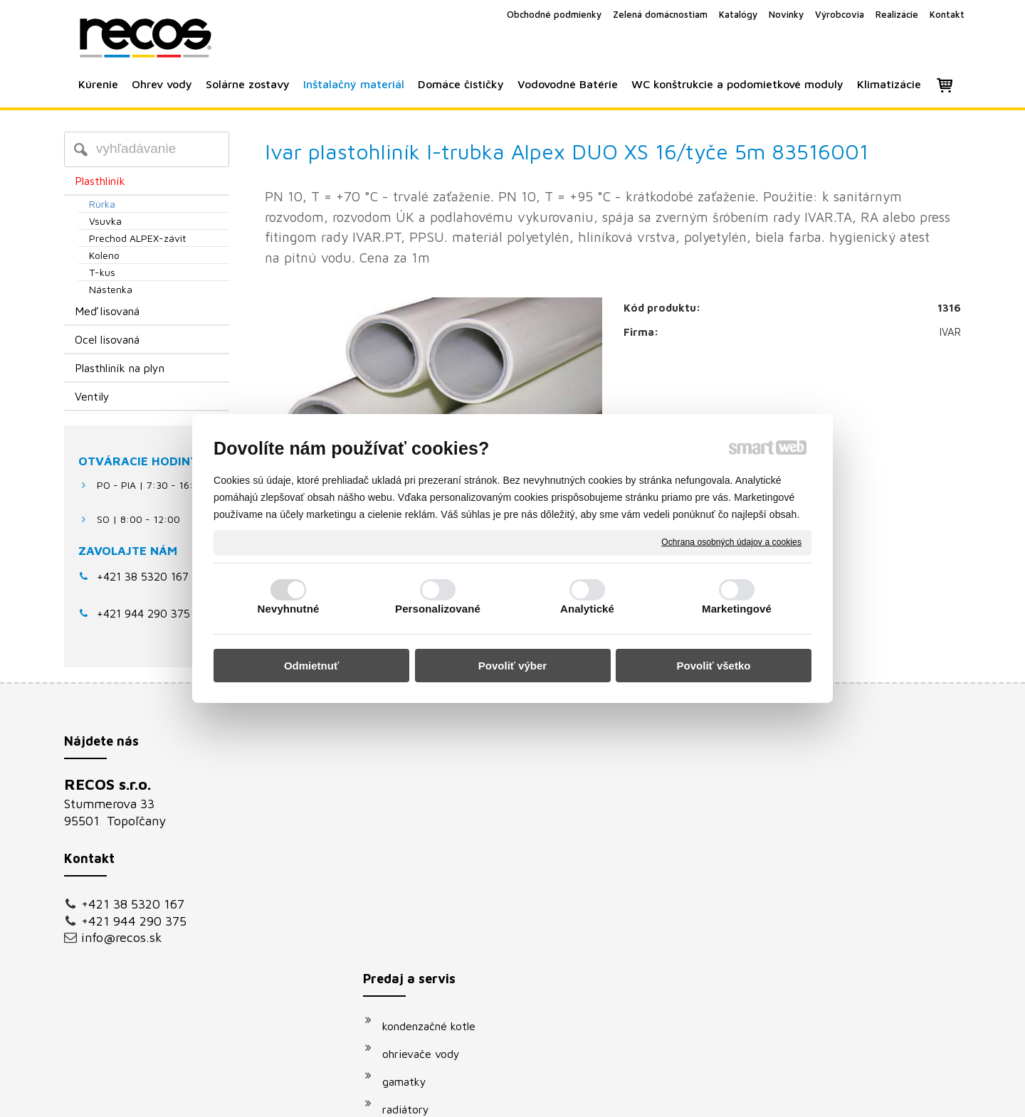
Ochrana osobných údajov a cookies (731, 542)
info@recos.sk (121, 937)
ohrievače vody (428, 816)
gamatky (411, 843)
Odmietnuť (311, 666)
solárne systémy (430, 899)
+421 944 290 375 (133, 921)
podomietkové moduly (445, 954)
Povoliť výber (512, 666)
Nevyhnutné (289, 609)
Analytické (587, 609)
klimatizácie (419, 982)
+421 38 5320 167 (143, 576)
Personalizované (437, 609)
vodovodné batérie (437, 927)
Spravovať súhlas (753, 1096)
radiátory (412, 871)
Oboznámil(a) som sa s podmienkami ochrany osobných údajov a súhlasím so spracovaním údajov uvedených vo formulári (823, 955)
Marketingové (737, 609)
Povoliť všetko (714, 666)
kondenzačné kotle (436, 788)
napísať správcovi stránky (496, 1096)
